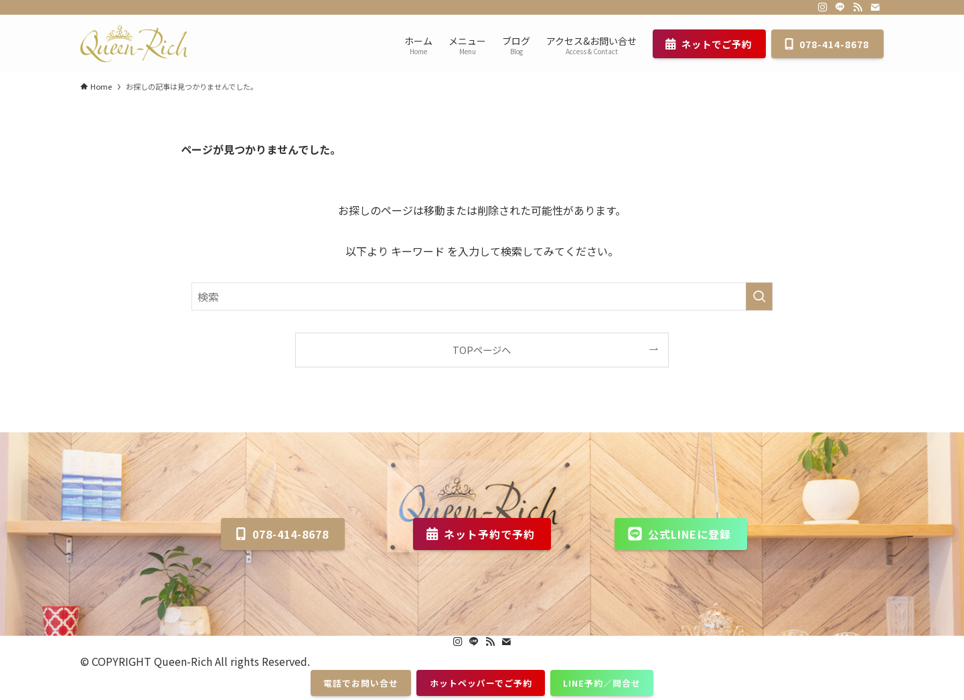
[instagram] (822, 7)
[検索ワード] (482, 296)
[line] (840, 7)
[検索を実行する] (759, 296)
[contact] (875, 7)
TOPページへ (482, 350)
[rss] (857, 7)
